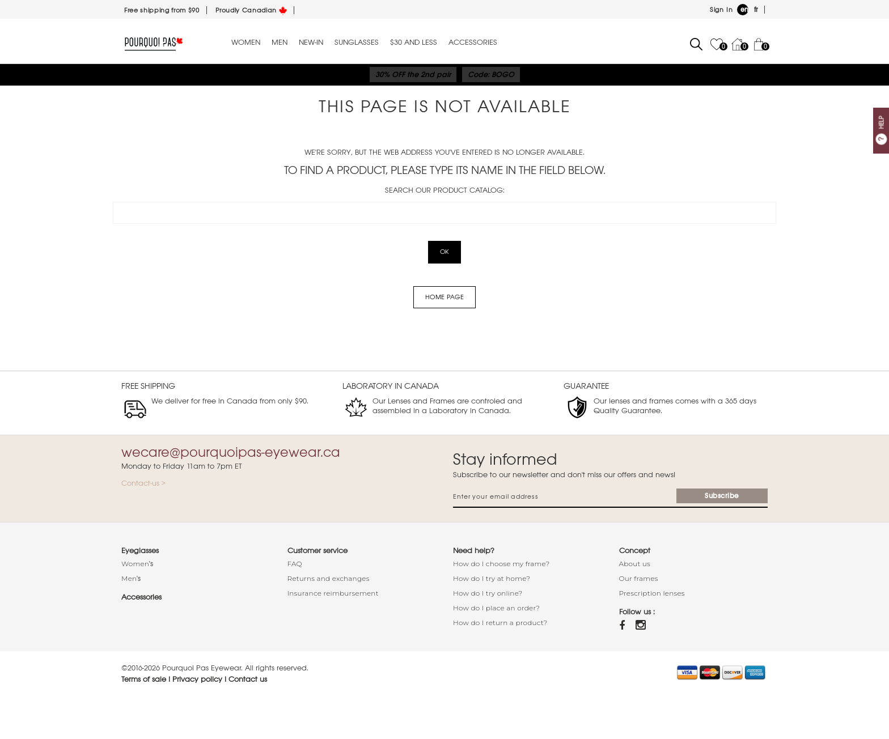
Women (245, 42)
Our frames (638, 578)
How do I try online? (488, 593)
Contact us (247, 679)
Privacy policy (197, 679)
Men (279, 42)
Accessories (472, 42)
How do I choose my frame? (501, 563)
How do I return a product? (500, 622)
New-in (311, 42)
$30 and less (413, 42)
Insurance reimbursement (333, 593)
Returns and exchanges (328, 578)
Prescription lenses (652, 593)
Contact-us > (143, 483)
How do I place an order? (496, 608)
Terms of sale (143, 679)
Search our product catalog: (445, 190)
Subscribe (722, 495)
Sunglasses (357, 42)
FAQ (294, 563)
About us (635, 563)
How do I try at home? (491, 578)
